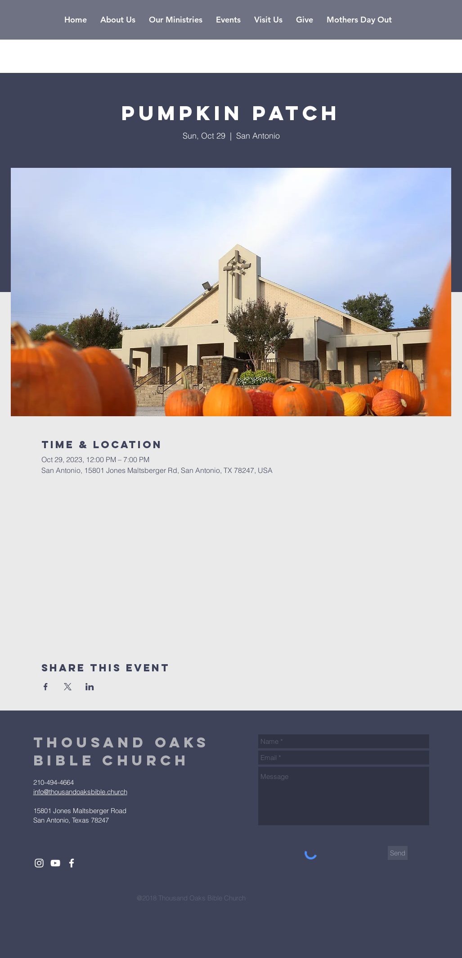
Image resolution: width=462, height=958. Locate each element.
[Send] (398, 853)
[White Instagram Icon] (39, 863)
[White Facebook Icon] (71, 863)
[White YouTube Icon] (55, 863)
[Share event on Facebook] (45, 686)
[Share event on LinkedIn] (89, 686)
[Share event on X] (67, 686)
